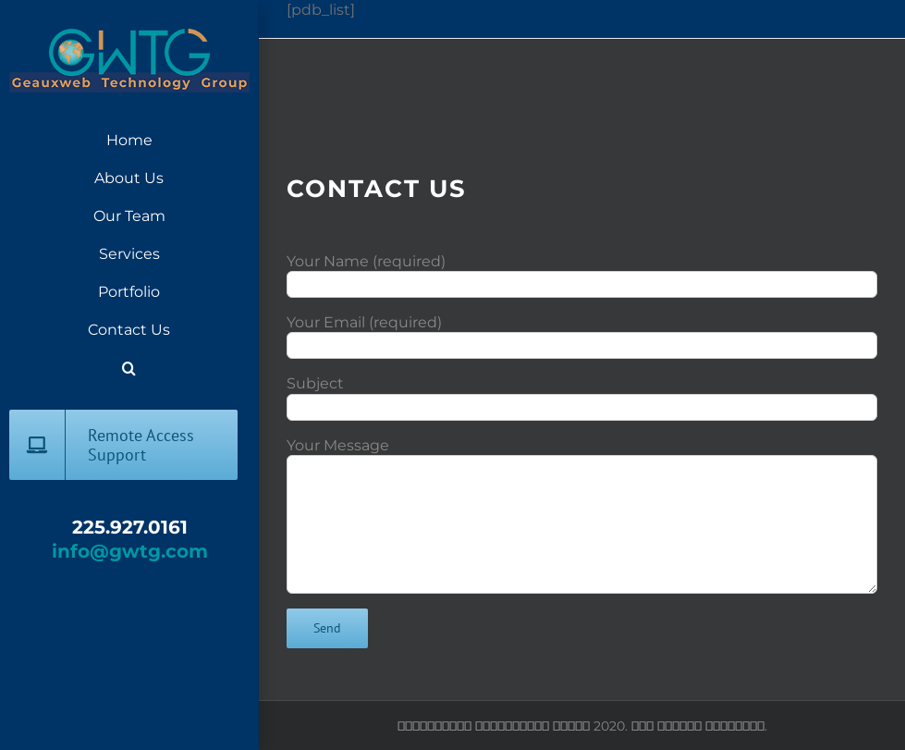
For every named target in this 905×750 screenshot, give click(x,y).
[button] (129, 368)
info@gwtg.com (130, 551)
